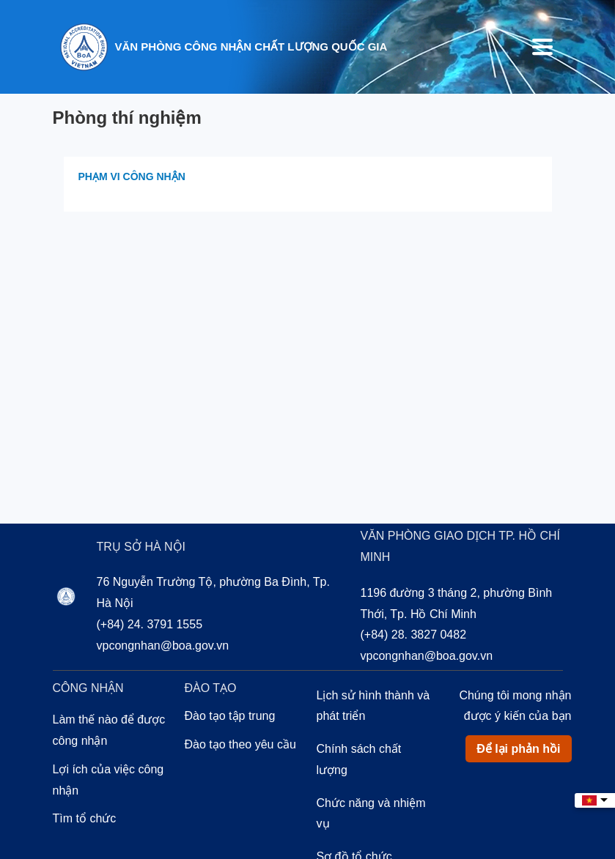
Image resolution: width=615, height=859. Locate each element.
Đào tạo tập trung (230, 716)
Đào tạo (211, 688)
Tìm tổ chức (85, 818)
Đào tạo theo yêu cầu (240, 744)
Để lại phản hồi (518, 749)
